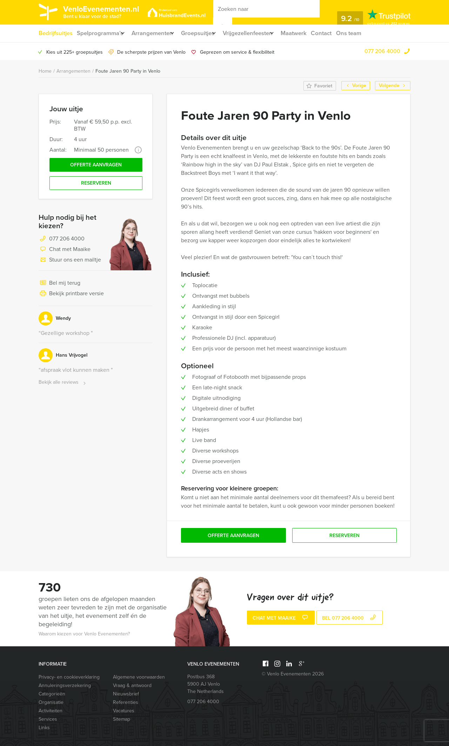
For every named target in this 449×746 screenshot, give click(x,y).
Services (48, 719)
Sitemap (121, 719)
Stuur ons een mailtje (70, 263)
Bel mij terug (59, 286)
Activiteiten (50, 710)
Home (45, 71)
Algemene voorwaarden (139, 677)
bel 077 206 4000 (349, 618)
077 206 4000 (382, 51)
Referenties (125, 702)
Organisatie (51, 702)
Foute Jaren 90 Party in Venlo (127, 71)
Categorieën (52, 694)
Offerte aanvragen (96, 166)
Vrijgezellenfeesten (259, 33)
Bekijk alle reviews (63, 386)
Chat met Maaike (65, 253)
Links (44, 727)
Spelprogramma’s (100, 33)
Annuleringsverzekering (65, 685)
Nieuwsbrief (126, 694)
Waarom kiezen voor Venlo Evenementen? (84, 634)
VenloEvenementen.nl (110, 11)
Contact (339, 33)
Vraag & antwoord (132, 685)
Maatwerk (310, 33)
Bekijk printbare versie (71, 297)
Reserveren (96, 186)
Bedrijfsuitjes (55, 33)
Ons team (368, 33)
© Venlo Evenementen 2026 (293, 674)
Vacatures (123, 710)
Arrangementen (156, 33)
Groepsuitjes (206, 33)
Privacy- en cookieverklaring (69, 677)
